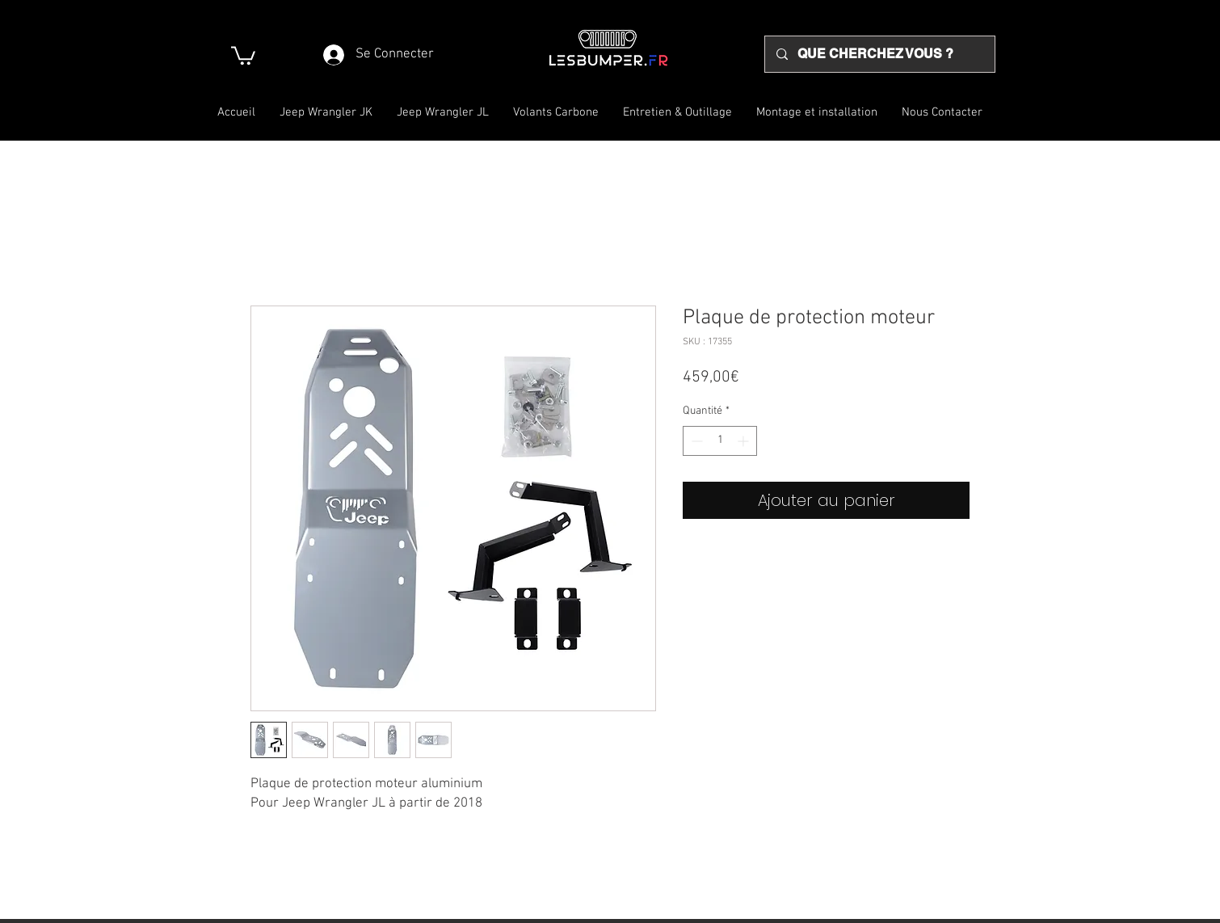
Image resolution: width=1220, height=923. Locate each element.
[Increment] (744, 441)
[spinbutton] (719, 441)
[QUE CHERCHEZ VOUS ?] (879, 54)
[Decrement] (695, 441)
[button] (243, 54)
